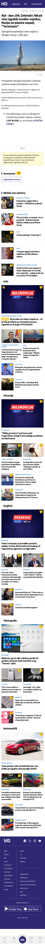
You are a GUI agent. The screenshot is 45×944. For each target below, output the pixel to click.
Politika (18, 364)
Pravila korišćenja (27, 881)
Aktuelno (5, 430)
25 (19, 173)
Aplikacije (24, 888)
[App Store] (32, 909)
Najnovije (16, 4)
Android (18, 697)
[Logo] (4, 4)
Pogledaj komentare (11, 179)
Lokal (6, 889)
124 (11, 198)
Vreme (22, 862)
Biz (5, 858)
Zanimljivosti (21, 820)
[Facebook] (25, 841)
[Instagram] (35, 841)
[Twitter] (30, 841)
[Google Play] (13, 909)
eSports (7, 879)
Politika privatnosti (28, 885)
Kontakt (23, 895)
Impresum (23, 878)
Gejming (18, 712)
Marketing (24, 874)
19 (11, 215)
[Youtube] (40, 841)
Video (22, 851)
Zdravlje (7, 865)
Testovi (4, 684)
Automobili (8, 886)
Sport (6, 855)
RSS (21, 892)
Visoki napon (6, 763)
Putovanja (8, 869)
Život (6, 862)
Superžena (8, 876)
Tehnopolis (8, 883)
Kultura (7, 872)
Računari (5, 655)
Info (5, 851)
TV (21, 855)
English (4, 540)
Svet (18, 232)
